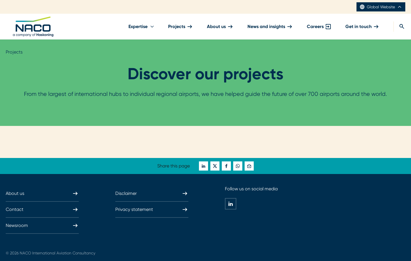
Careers (319, 26)
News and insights (270, 26)
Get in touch (362, 26)
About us (220, 26)
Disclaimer (151, 193)
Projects (180, 26)
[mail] (249, 166)
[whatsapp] (237, 166)
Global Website (381, 7)
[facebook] (226, 166)
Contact (42, 209)
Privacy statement (151, 209)
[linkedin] (203, 166)
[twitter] (214, 166)
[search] (399, 26)
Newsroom (42, 225)
